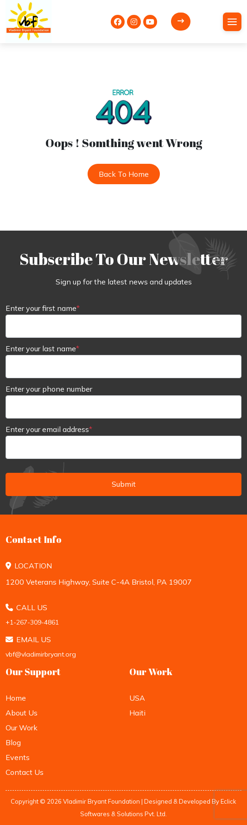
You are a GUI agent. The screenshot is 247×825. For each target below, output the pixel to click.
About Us (22, 712)
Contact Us (25, 772)
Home (16, 698)
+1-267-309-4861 (32, 622)
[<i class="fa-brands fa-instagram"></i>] (134, 22)
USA (137, 698)
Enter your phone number (49, 388)
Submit (124, 484)
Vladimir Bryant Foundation (101, 801)
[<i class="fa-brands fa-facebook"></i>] (118, 22)
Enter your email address (49, 429)
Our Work (22, 727)
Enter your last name (42, 348)
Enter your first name (43, 308)
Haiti (137, 712)
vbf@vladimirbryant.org (41, 654)
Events (18, 757)
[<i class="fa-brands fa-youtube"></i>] (150, 22)
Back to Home (124, 174)
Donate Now (180, 21)
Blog (13, 742)
